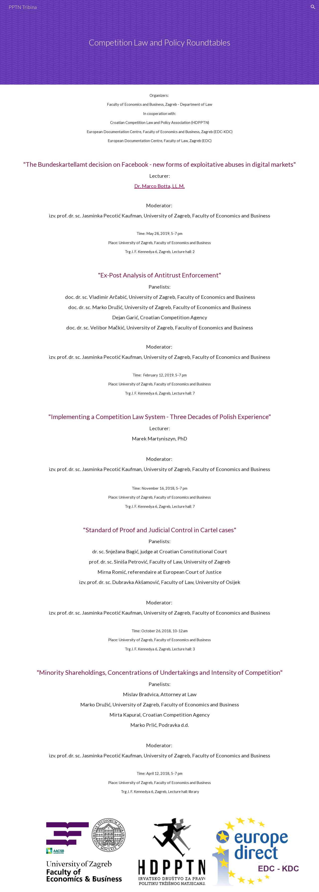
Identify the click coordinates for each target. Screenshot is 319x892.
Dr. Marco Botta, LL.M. (159, 186)
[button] (313, 7)
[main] (159, 42)
